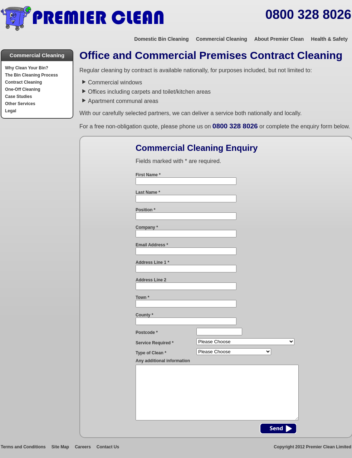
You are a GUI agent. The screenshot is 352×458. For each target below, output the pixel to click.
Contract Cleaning (23, 82)
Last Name (148, 192)
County (144, 314)
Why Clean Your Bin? (26, 67)
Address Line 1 (152, 262)
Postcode (147, 332)
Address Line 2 (151, 279)
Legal (10, 110)
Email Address (152, 244)
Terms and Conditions (23, 446)
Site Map (60, 446)
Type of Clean (151, 352)
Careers (83, 446)
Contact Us (108, 446)
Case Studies (18, 96)
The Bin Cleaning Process (31, 75)
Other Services (20, 103)
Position (145, 209)
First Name (148, 174)
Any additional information (163, 360)
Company (147, 227)
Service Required (154, 342)
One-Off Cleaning (22, 89)
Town (142, 297)
